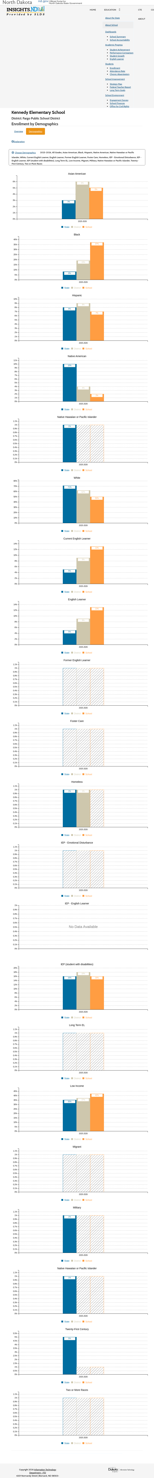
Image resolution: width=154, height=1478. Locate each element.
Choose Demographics (24, 152)
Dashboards (110, 31)
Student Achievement (120, 49)
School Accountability (120, 39)
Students (109, 63)
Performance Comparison (121, 52)
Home (93, 9)
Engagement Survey (119, 100)
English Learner (117, 59)
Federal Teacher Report (120, 87)
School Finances (117, 103)
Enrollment (115, 68)
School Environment (114, 95)
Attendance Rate (117, 71)
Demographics (35, 131)
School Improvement (115, 79)
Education (113, 9)
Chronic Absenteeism (119, 74)
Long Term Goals (117, 90)
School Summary (118, 36)
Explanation (18, 141)
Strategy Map (116, 84)
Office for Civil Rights (119, 106)
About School (111, 25)
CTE (140, 9)
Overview (18, 131)
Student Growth (117, 55)
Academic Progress (114, 44)
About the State (112, 18)
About (141, 18)
